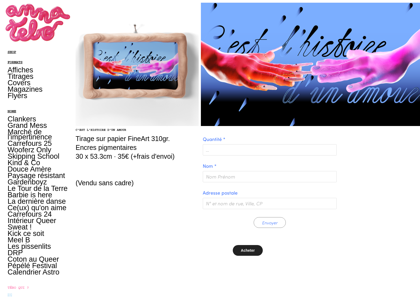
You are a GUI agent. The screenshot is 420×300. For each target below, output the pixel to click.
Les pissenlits (29, 246)
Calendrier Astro (33, 272)
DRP (15, 253)
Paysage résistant (36, 176)
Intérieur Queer (32, 221)
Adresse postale (220, 192)
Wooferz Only (29, 150)
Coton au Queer (33, 259)
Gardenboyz (27, 182)
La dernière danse (37, 201)
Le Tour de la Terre (38, 188)
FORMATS (15, 62)
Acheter (248, 250)
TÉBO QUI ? (18, 288)
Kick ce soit (26, 233)
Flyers (17, 96)
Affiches (20, 70)
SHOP (12, 52)
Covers (19, 83)
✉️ (10, 295)
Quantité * (214, 139)
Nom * (209, 166)
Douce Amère (29, 169)
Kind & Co (24, 163)
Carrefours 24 (30, 214)
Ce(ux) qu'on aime (37, 208)
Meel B (19, 240)
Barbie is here (30, 195)
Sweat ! (20, 227)
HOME (12, 111)
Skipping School (33, 156)
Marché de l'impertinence (30, 134)
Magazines (25, 89)
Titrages (20, 76)
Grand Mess (27, 125)
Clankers (22, 119)
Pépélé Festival (32, 266)
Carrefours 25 (30, 143)
